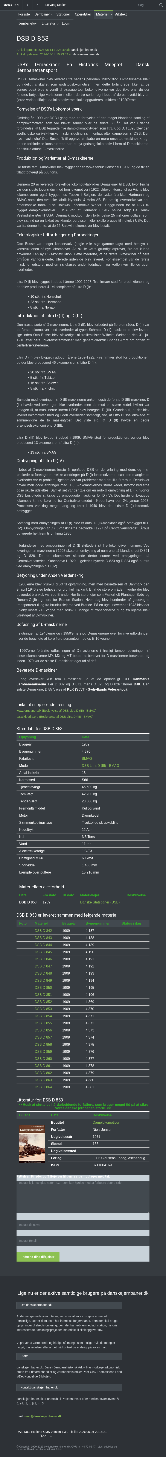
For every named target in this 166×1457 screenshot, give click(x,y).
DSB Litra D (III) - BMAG (100, 765)
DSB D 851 (43, 995)
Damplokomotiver (106, 1122)
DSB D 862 (43, 1073)
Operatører (83, 14)
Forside (24, 14)
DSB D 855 (43, 1023)
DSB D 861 (43, 1066)
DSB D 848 (43, 973)
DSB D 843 (43, 938)
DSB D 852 (43, 1002)
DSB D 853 (43, 1009)
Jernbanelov (27, 23)
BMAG (87, 758)
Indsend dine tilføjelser (38, 1257)
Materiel (102, 14)
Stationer (63, 14)
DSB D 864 (43, 1087)
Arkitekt (121, 14)
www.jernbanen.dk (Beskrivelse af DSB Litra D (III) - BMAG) (56, 710)
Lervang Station (55, 4)
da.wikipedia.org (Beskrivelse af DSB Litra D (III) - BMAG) (55, 716)
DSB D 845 (43, 952)
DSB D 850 (43, 987)
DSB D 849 (43, 980)
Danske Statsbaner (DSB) (100, 902)
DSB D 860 (43, 1059)
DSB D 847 (43, 966)
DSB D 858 (43, 1044)
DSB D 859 (43, 1051)
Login (66, 23)
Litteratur (48, 23)
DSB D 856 (43, 1030)
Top (43, 1436)
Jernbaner (42, 14)
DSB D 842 (43, 931)
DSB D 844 (43, 945)
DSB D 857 (43, 1037)
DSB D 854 (43, 1016)
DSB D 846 (43, 959)
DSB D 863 (43, 1080)
